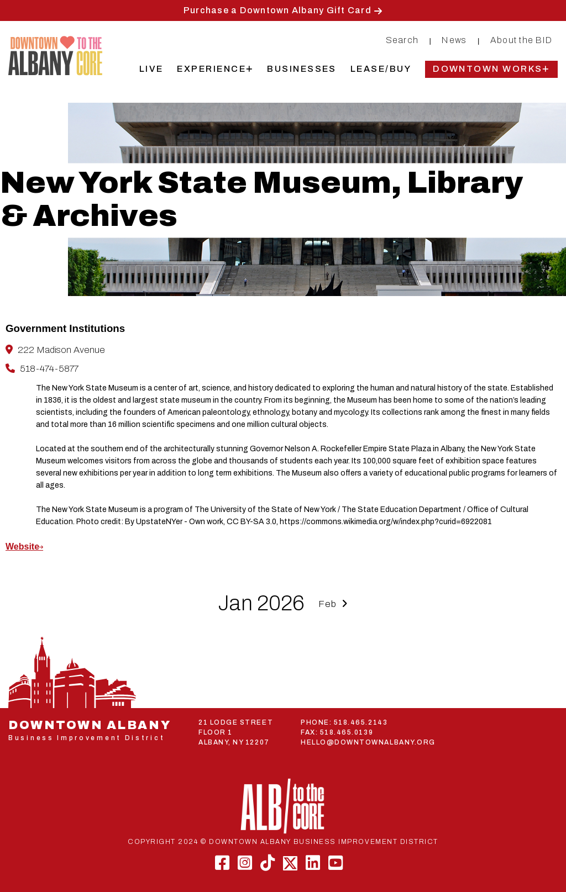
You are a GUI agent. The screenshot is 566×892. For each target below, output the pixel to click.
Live (151, 68)
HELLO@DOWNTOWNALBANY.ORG (368, 742)
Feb (333, 604)
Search (402, 40)
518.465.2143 (360, 722)
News (454, 40)
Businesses (302, 68)
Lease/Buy (380, 68)
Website (22, 546)
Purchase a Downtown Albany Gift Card (277, 10)
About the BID (521, 40)
